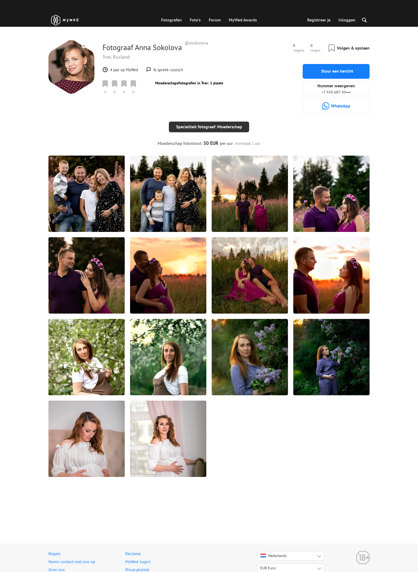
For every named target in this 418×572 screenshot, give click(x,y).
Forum (215, 19)
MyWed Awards (243, 19)
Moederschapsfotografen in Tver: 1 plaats (189, 83)
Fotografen (171, 19)
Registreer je (318, 19)
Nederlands (273, 555)
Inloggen (347, 19)
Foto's (195, 19)
